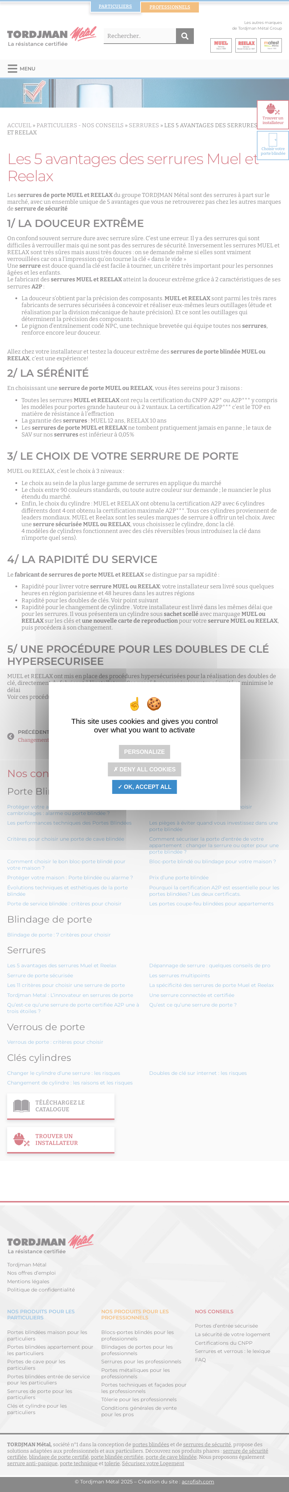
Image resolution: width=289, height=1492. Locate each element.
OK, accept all (144, 787)
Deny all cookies (144, 769)
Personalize (144, 752)
